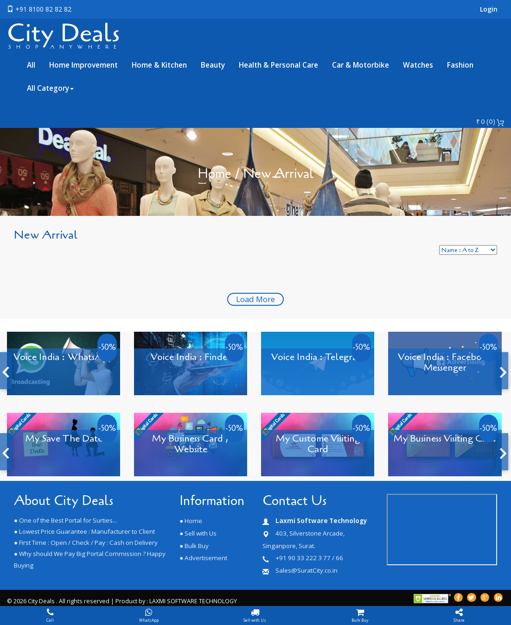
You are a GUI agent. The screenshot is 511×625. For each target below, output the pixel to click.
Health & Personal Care (278, 65)
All (31, 65)
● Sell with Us (198, 533)
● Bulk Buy (194, 546)
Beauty (213, 65)
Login (489, 9)
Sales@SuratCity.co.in (306, 570)
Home (214, 174)
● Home (190, 521)
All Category (50, 88)
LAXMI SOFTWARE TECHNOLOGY (193, 601)
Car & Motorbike (360, 65)
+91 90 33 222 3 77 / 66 (308, 558)
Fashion (460, 65)
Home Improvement (83, 65)
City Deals (63, 33)
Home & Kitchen (159, 65)
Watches (418, 65)
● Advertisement (203, 558)
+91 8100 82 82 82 (39, 9)
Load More (255, 299)
